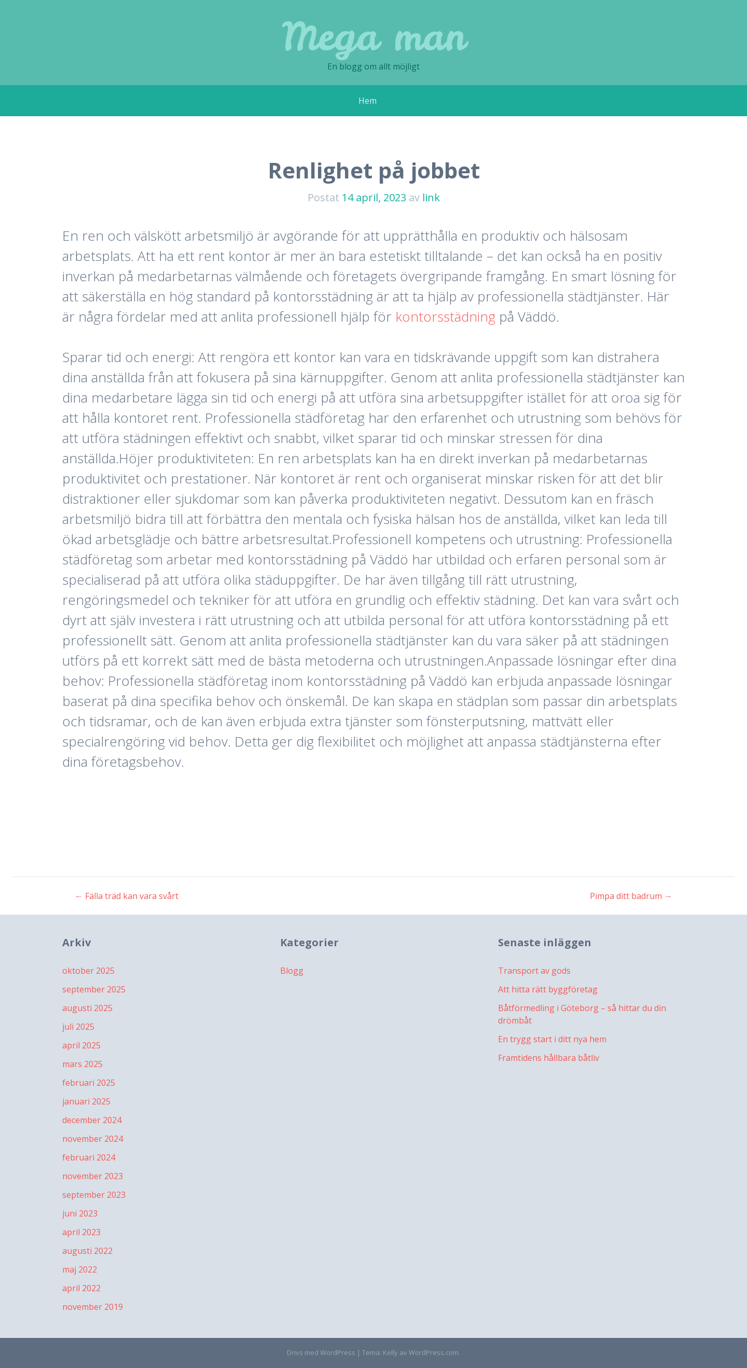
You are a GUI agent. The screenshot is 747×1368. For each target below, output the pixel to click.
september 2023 (94, 1194)
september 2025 (94, 989)
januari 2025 (86, 1101)
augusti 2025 (87, 1008)
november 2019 (92, 1306)
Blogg (291, 970)
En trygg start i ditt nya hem (552, 1039)
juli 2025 (78, 1026)
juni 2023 (80, 1213)
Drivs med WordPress (321, 1352)
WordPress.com (434, 1352)
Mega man (373, 36)
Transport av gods (534, 970)
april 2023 (81, 1232)
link (431, 197)
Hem (367, 100)
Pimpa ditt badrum (631, 896)
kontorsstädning (445, 316)
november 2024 (92, 1138)
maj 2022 (79, 1269)
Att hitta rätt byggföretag (548, 989)
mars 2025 (82, 1064)
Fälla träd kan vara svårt (126, 896)
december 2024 (91, 1120)
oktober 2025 (88, 970)
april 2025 (81, 1045)
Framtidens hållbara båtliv (548, 1057)
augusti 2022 (87, 1250)
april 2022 (81, 1288)
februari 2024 (88, 1157)
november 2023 (92, 1176)
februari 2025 (88, 1082)
